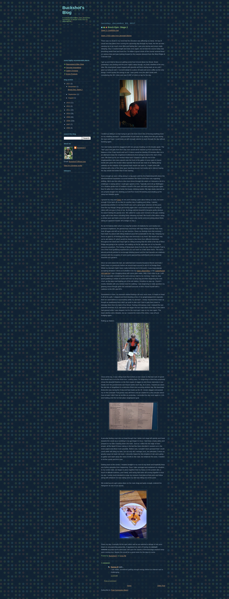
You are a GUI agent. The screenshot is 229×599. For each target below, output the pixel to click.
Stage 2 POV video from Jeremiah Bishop (116, 36)
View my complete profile (73, 165)
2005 (68, 128)
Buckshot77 (81, 148)
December (72, 86)
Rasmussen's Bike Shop (75, 64)
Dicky (119, 200)
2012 (68, 106)
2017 (68, 84)
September (72, 94)
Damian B (114, 567)
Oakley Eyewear (72, 71)
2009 (68, 117)
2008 (68, 121)
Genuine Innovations (73, 67)
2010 (68, 113)
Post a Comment (110, 581)
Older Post (161, 585)
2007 (68, 124)
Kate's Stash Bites (143, 271)
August (71, 98)
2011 (68, 110)
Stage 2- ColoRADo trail (110, 30)
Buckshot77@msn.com (77, 161)
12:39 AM (114, 576)
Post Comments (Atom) (119, 590)
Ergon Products (71, 74)
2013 (68, 103)
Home (129, 585)
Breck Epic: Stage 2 (75, 89)
